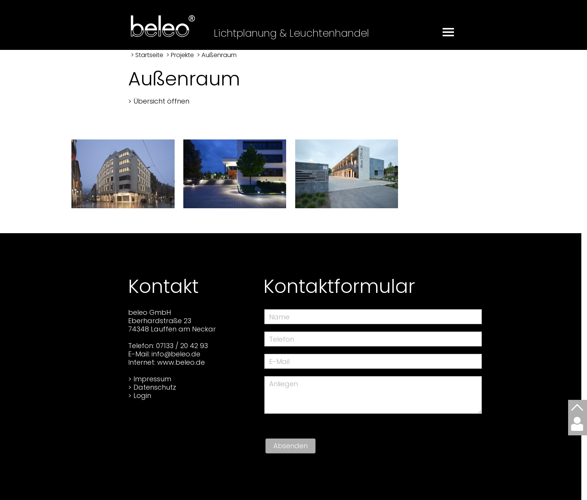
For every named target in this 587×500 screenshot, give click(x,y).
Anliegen (283, 384)
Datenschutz (154, 387)
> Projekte (180, 55)
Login (142, 395)
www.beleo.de (181, 362)
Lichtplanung (245, 33)
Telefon (281, 339)
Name (279, 317)
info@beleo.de (176, 354)
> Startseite (147, 55)
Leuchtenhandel (329, 33)
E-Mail (279, 361)
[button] (449, 28)
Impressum (152, 379)
